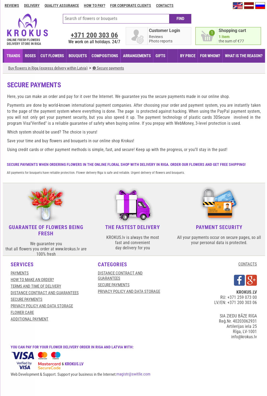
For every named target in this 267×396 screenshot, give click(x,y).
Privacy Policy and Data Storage (42, 305)
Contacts (165, 5)
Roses (30, 55)
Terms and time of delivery (36, 286)
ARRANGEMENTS (137, 55)
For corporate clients (130, 5)
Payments (20, 273)
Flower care (22, 312)
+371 (94, 35)
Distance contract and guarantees (45, 292)
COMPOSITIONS (105, 55)
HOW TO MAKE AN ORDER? (32, 279)
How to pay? (94, 5)
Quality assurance (62, 5)
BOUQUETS (78, 55)
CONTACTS (247, 264)
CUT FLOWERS (52, 55)
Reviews (12, 5)
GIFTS (160, 55)
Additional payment (29, 319)
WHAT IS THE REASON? (244, 55)
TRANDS (13, 55)
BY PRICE (187, 55)
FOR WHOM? (210, 55)
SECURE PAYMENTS (26, 299)
